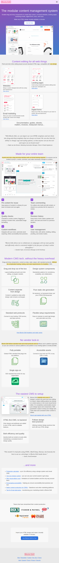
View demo (6, 91)
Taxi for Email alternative (13, 490)
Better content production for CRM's (17, 487)
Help (19, 560)
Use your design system (13, 476)
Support (24, 560)
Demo (40, 557)
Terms (28, 560)
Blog (18, 557)
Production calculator (12, 471)
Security (38, 560)
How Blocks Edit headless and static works (29, 332)
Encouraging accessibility (14, 483)
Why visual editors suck (13, 478)
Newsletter (24, 557)
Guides (29, 557)
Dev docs (34, 557)
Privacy (33, 560)
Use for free (29, 23)
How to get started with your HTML (40, 415)
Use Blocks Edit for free (29, 538)
